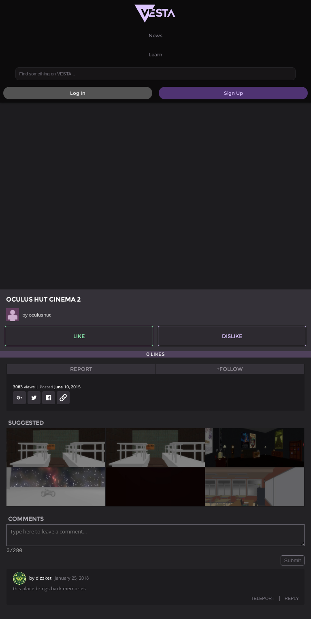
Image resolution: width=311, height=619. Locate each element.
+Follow (230, 369)
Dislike (232, 336)
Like (79, 336)
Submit (292, 562)
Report (81, 369)
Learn (155, 54)
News (155, 35)
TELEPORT (263, 599)
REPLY (292, 599)
